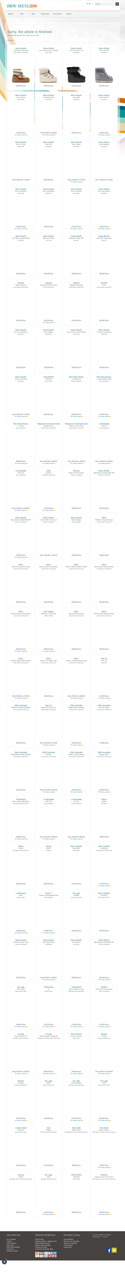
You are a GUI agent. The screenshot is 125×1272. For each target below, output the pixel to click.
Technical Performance (48, 285)
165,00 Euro (21, 367)
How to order (39, 1239)
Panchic (104, 1175)
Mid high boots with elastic (49, 1132)
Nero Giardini (76, 846)
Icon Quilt (76, 97)
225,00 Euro (76, 86)
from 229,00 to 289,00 (104, 461)
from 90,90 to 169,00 (48, 133)
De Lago (76, 893)
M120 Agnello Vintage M (49, 1036)
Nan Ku (104, 658)
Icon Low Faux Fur (76, 50)
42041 (104, 801)
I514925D (76, 848)
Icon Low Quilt (76, 191)
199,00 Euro (21, 274)
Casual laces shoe (76, 897)
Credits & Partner (12, 1251)
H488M (76, 895)
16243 (21, 1177)
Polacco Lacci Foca (76, 426)
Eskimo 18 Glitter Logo (48, 661)
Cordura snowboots (76, 475)
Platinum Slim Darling (76, 754)
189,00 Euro (104, 274)
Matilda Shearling (76, 285)
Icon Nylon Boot (48, 97)
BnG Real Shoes (76, 377)
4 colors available (21, 416)
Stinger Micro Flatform (76, 707)
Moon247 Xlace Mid (104, 238)
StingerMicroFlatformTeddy (21, 754)
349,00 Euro (48, 86)
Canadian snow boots (48, 475)
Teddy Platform (20, 285)
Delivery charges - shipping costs (46, 1241)
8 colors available (21, 1120)
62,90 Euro (48, 931)
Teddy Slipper (76, 520)
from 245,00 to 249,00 (104, 1071)
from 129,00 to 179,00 (76, 180)
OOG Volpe (21, 989)
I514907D (104, 895)
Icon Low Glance (104, 191)
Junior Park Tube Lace (48, 520)
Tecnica (76, 471)
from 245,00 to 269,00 (48, 461)
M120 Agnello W (21, 1036)
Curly (104, 285)
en (92, 4)
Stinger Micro (104, 754)
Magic (48, 1130)
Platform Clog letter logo (104, 520)
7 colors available (21, 228)
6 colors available (104, 792)
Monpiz (104, 1034)
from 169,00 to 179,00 (20, 180)
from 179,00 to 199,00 (48, 790)
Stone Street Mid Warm (20, 801)
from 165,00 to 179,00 (48, 743)
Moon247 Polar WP (76, 238)
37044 (21, 848)
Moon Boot (48, 52)
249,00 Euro (48, 1118)
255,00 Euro (21, 320)
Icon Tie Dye (20, 144)
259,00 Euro (21, 86)
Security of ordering (70, 1243)
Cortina (104, 1036)
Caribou (49, 473)
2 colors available (21, 135)
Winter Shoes (48, 616)
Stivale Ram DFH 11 (48, 707)
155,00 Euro (76, 743)
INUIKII (21, 283)
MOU (104, 518)
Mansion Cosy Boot (48, 614)
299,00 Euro (21, 1212)
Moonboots (20, 99)
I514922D (104, 848)
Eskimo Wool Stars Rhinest (21, 661)
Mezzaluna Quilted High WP (104, 473)
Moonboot (76, 52)
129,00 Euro (48, 367)
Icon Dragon (48, 332)
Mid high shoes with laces (21, 803)
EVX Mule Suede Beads (21, 238)
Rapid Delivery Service (42, 1243)
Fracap (21, 1034)
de (89, 4)
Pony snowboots (76, 381)
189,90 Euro (21, 1025)
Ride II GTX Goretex (76, 473)
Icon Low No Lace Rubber (76, 332)
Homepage (10, 40)
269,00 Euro (48, 414)
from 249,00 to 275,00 (20, 696)
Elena (104, 799)
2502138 (76, 1177)
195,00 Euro (104, 367)
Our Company (11, 1239)
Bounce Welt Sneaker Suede (76, 567)
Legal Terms (68, 1247)
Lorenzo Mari (21, 1128)
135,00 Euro (21, 978)
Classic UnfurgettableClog (48, 895)
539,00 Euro (76, 414)
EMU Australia (21, 705)
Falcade (21, 1083)
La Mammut (76, 379)
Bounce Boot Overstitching (21, 614)
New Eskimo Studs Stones (104, 567)
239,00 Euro (48, 227)
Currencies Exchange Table (44, 1249)
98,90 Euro (76, 1165)
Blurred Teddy (104, 707)
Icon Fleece (76, 942)
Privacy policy (68, 1245)
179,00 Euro (21, 133)
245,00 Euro (21, 1118)
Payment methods (41, 1247)
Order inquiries (11, 1243)
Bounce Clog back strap (21, 567)
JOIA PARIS (48, 377)
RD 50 (104, 426)
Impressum (10, 1249)
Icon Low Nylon (20, 191)
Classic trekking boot (104, 1038)
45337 (48, 848)
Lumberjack (21, 893)
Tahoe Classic (104, 1130)
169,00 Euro (48, 274)
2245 (48, 1177)
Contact (9, 1241)
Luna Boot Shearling (20, 50)
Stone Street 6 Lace (76, 989)
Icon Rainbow (104, 144)
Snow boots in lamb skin (20, 52)
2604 (104, 1083)
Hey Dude (76, 1128)
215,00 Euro (104, 86)
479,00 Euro (104, 414)
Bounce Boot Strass (76, 614)
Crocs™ (48, 893)
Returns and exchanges (43, 1245)
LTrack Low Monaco (104, 332)
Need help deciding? (13, 1247)
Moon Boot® (20, 48)
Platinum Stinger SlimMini (20, 707)
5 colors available (104, 463)
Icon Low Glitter (48, 191)
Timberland (21, 799)
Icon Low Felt (104, 50)
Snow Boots (48, 381)
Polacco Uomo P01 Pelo (104, 1177)
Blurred (48, 754)
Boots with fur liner (104, 897)
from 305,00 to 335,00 (76, 461)
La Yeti (20, 426)
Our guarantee (68, 1239)
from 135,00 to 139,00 (48, 555)
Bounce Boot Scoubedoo (48, 567)
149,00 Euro (21, 227)
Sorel (48, 471)
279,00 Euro (76, 1118)
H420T (48, 1083)
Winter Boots (48, 991)
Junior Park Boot (21, 379)
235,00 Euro (104, 133)
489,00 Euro (21, 461)
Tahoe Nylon (76, 1130)
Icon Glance (20, 97)
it (87, 4)
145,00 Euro (104, 790)
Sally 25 (21, 1130)
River (21, 895)
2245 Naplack (76, 1083)
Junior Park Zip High (20, 942)
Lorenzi (21, 1175)
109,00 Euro (76, 555)
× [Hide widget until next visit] (6, 1259)
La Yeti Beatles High (104, 379)
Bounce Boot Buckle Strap (104, 614)
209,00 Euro (21, 602)
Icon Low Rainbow (21, 332)
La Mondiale (104, 424)
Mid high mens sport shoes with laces (48, 1038)
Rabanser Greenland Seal (48, 424)
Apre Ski (48, 240)
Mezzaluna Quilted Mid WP (21, 520)
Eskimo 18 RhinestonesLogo (76, 661)
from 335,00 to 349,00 (20, 1071)
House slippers (76, 522)
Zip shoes (104, 803)
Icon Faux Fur (104, 97)
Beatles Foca (48, 426)
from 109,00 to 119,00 (20, 414)
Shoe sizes (10, 1245)
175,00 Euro (104, 884)
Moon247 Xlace (48, 238)
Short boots (76, 850)
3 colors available (77, 416)
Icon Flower (76, 144)
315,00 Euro (76, 320)
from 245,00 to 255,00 (76, 696)
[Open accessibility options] (4, 1261)
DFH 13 (104, 661)
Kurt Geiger (49, 612)
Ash (48, 1128)
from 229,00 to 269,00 (20, 508)
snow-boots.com (96, 1234)
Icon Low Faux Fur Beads (48, 50)
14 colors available (48, 135)
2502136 (48, 379)
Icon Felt (48, 144)
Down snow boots (48, 287)
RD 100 (21, 473)
